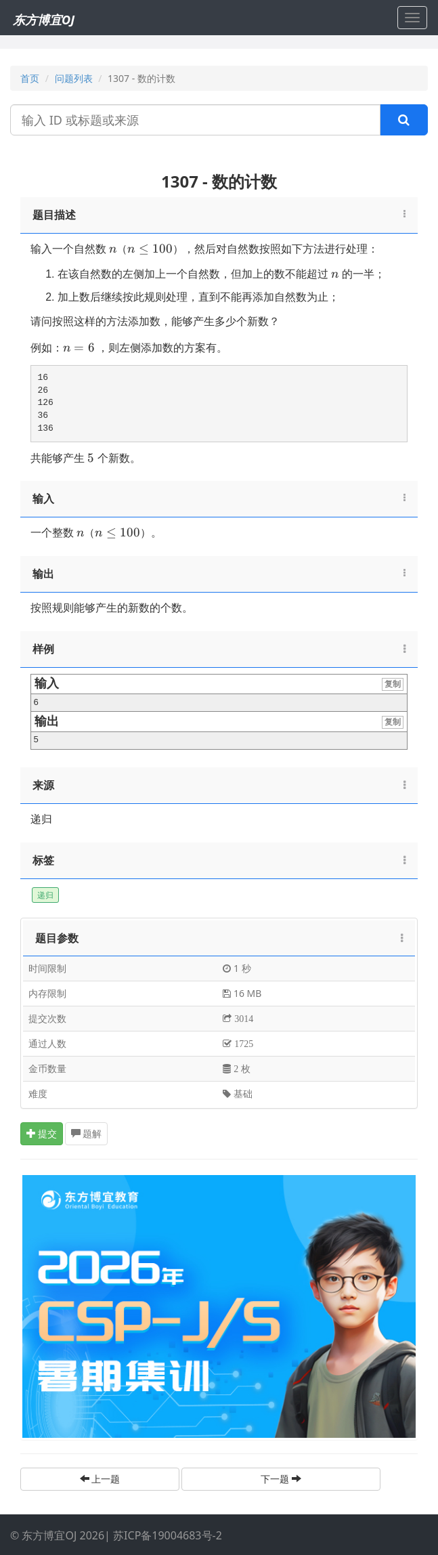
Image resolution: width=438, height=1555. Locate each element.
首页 (29, 78)
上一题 (100, 1478)
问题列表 (74, 78)
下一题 (281, 1478)
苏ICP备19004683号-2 (167, 1535)
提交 (42, 1133)
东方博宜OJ (43, 20)
